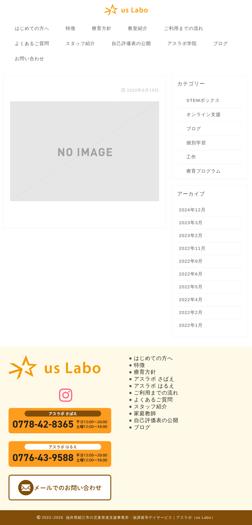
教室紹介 (138, 28)
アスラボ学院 (182, 43)
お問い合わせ (29, 58)
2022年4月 (191, 299)
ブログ (220, 43)
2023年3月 (191, 222)
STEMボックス (203, 100)
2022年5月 (191, 286)
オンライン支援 (203, 114)
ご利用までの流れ (183, 28)
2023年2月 (191, 235)
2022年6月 (191, 274)
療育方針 (102, 28)
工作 (191, 157)
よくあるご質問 (32, 43)
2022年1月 (191, 325)
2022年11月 (192, 248)
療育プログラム (203, 171)
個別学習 (196, 142)
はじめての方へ (32, 28)
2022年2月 (191, 312)
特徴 (70, 28)
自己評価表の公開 (131, 43)
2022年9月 (191, 261)
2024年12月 (192, 209)
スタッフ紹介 (80, 43)
